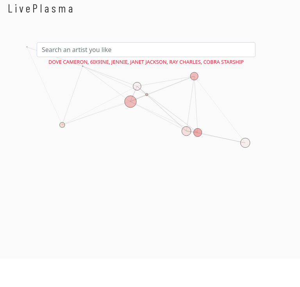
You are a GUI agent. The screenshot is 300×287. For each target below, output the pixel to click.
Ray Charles (185, 61)
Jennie (119, 61)
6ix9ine (99, 61)
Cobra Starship (224, 61)
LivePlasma (41, 8)
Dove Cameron (68, 61)
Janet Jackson (148, 61)
